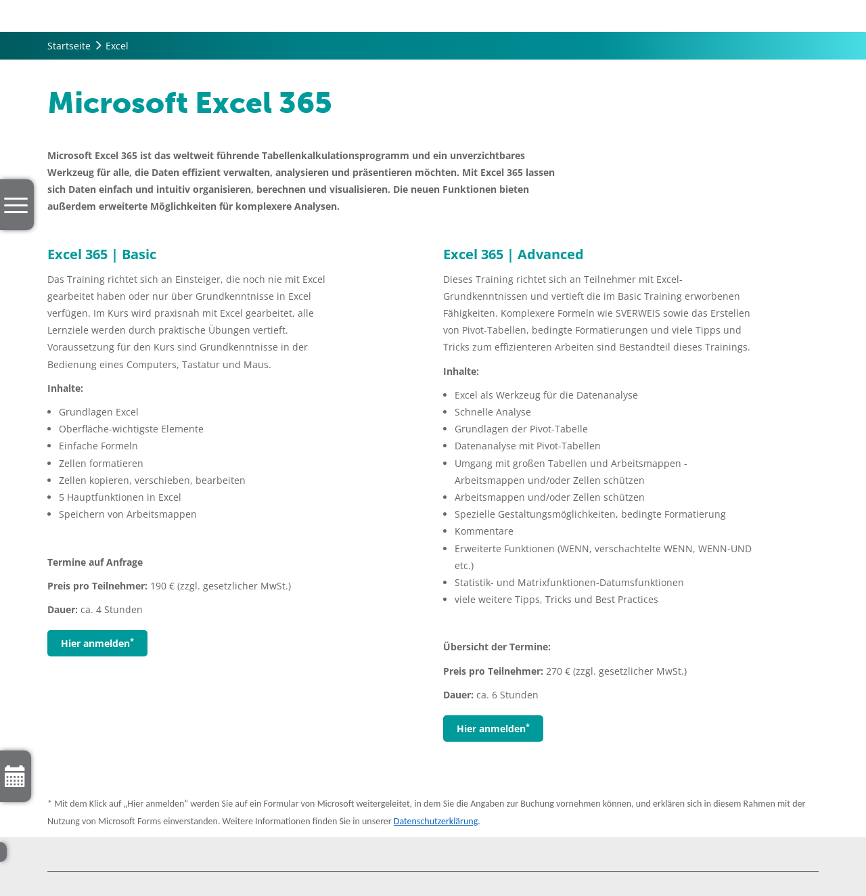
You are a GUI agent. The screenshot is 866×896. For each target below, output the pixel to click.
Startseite (69, 45)
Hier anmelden (97, 643)
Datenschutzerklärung (436, 821)
